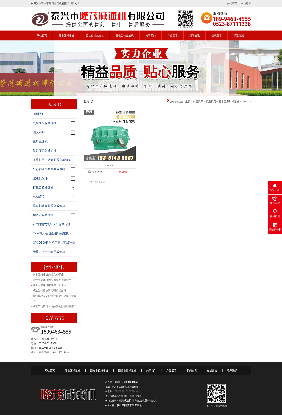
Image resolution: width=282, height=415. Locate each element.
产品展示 (172, 35)
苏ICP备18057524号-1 (127, 391)
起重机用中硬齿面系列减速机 (222, 101)
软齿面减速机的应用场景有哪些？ (52, 279)
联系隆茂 (239, 35)
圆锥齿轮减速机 (125, 35)
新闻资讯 (194, 35)
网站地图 (246, 3)
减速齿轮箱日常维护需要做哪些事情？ (54, 306)
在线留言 (232, 3)
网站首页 (42, 35)
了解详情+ (123, 171)
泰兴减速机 (125, 400)
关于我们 (150, 35)
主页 (187, 101)
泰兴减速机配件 (141, 400)
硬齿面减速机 (66, 35)
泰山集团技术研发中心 (129, 405)
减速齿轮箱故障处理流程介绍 (49, 290)
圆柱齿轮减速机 (95, 35)
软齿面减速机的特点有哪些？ (49, 274)
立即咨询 (97, 171)
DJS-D (245, 101)
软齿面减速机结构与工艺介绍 (49, 285)
